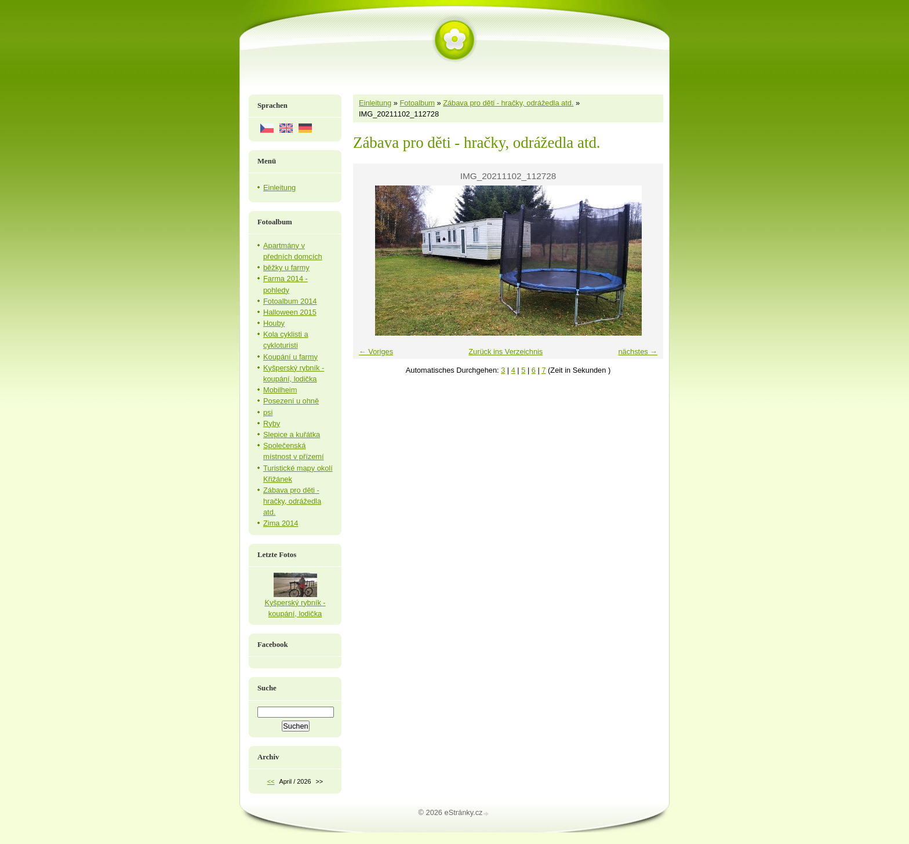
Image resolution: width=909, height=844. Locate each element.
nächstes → (637, 351)
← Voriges (376, 351)
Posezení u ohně (291, 400)
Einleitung (375, 103)
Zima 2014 (280, 523)
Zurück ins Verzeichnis (505, 351)
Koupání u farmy (290, 356)
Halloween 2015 (290, 312)
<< (271, 781)
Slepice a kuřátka (291, 434)
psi (267, 412)
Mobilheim (280, 389)
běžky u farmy (286, 267)
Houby (274, 323)
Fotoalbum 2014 (290, 301)
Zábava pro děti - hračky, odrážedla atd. (508, 103)
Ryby (271, 423)
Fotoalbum (416, 103)
